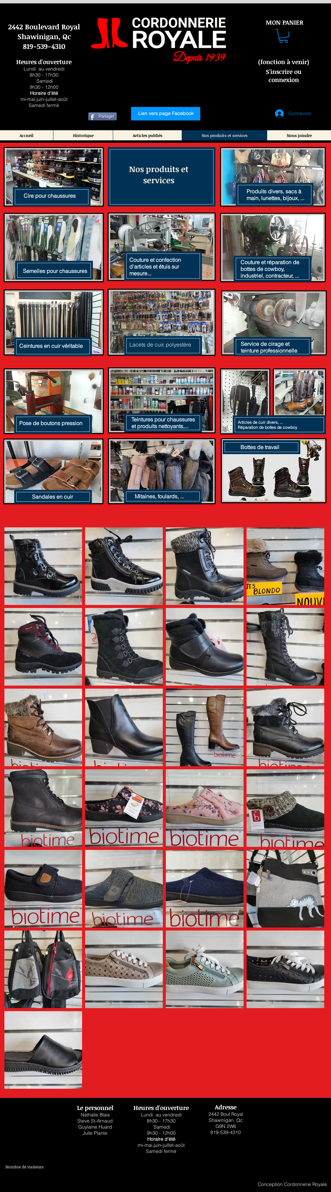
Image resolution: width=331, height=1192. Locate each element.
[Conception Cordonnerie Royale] (292, 1184)
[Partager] (102, 116)
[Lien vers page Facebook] (165, 113)
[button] (283, 36)
